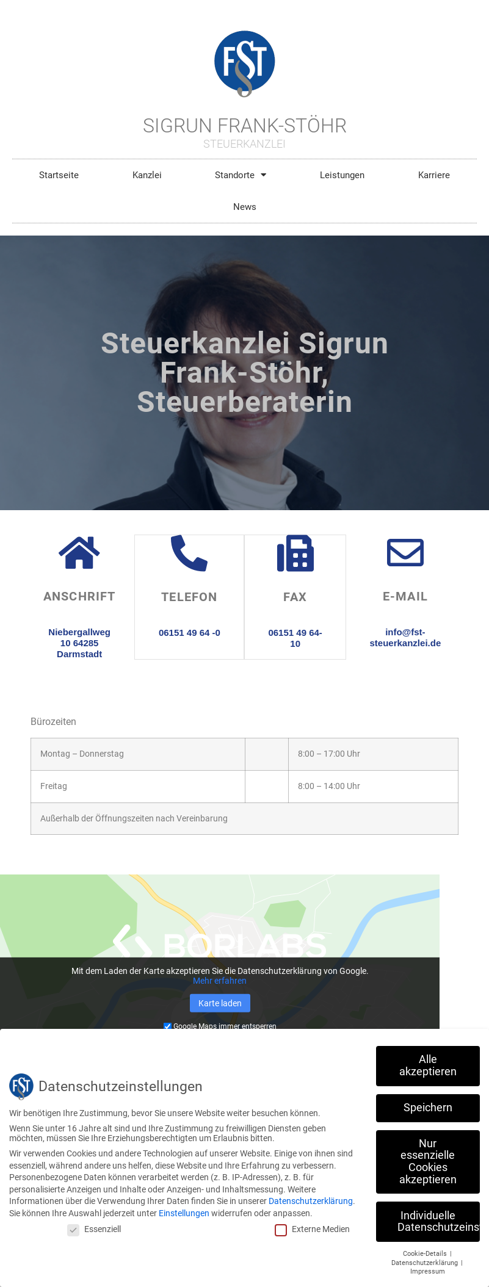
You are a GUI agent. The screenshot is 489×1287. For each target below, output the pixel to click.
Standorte (240, 175)
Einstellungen (184, 1213)
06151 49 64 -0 (189, 632)
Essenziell (94, 1229)
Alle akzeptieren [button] (428, 1065)
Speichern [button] (428, 1107)
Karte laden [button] (220, 1003)
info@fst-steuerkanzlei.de (405, 637)
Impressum (427, 1271)
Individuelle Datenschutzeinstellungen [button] (438, 1221)
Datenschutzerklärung (311, 1201)
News (244, 206)
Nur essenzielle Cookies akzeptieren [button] (428, 1161)
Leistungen (342, 175)
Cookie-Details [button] (426, 1254)
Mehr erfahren (220, 981)
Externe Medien (312, 1229)
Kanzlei (147, 175)
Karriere (434, 175)
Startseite (59, 175)
